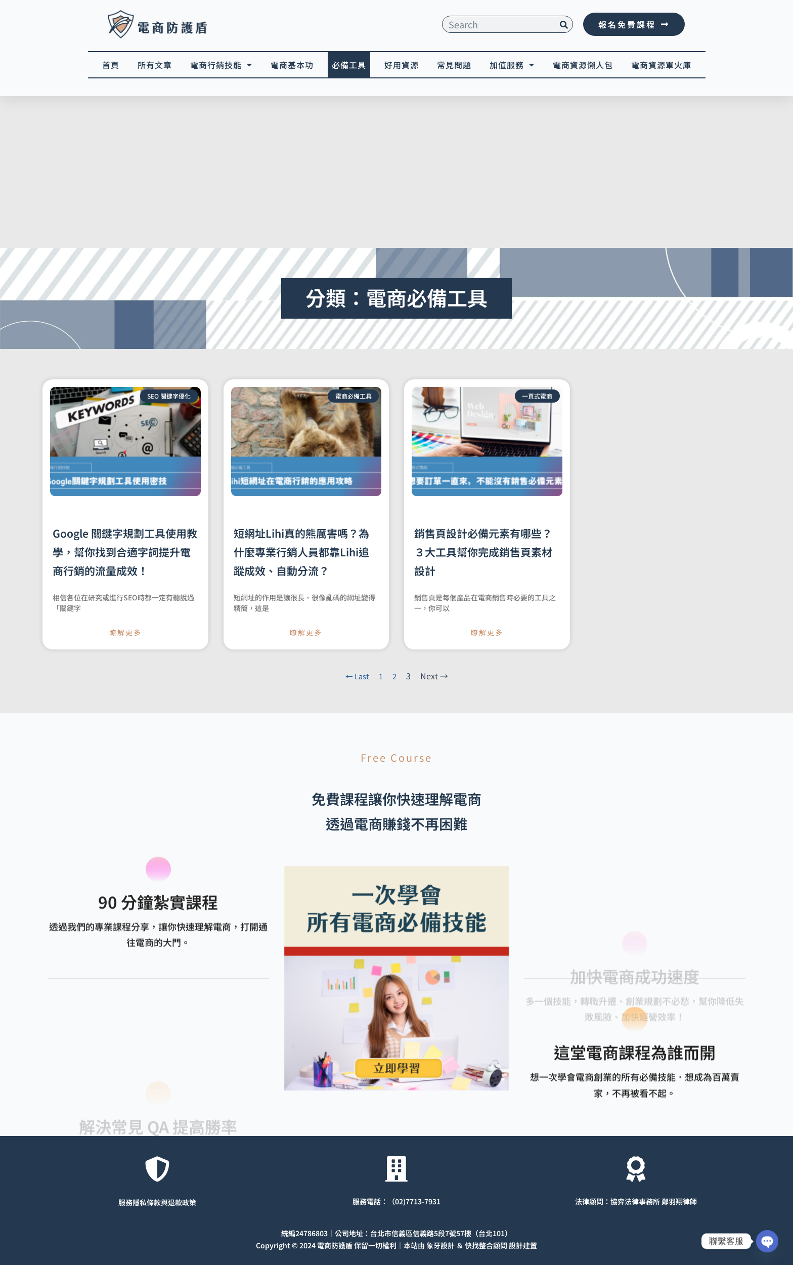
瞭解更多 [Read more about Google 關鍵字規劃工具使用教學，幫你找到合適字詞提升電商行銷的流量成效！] (125, 632)
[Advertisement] (396, 172)
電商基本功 (292, 65)
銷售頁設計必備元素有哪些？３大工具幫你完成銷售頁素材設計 (483, 552)
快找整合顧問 (486, 1244)
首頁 (110, 65)
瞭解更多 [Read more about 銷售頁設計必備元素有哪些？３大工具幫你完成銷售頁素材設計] (487, 632)
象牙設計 (440, 1244)
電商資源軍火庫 (661, 65)
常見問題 (454, 65)
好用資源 (401, 65)
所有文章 (155, 65)
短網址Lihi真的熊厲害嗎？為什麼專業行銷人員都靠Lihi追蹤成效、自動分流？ (301, 552)
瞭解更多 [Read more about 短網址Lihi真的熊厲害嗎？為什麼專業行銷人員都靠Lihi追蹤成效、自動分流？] (306, 632)
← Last (357, 676)
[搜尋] (563, 24)
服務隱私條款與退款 (150, 1201)
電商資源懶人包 (583, 65)
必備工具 (349, 65)
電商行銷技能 (221, 65)
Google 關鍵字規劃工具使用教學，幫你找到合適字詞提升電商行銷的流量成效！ (125, 552)
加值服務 (512, 65)
